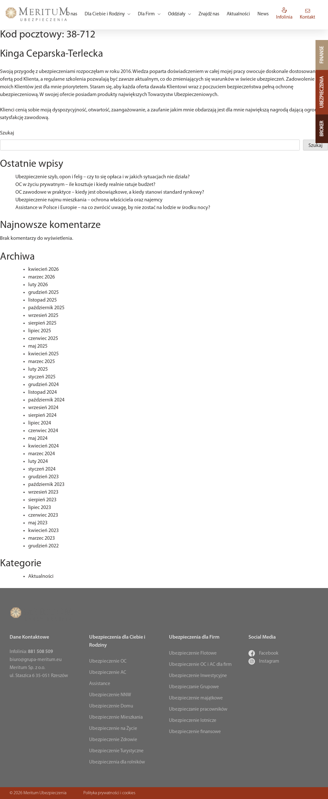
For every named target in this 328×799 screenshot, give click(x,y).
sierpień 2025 (42, 323)
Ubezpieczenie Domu (111, 706)
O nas (71, 14)
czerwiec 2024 (43, 430)
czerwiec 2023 (43, 515)
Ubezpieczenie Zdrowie (113, 740)
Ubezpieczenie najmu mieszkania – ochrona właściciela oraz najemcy (89, 200)
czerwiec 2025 (43, 338)
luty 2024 (38, 461)
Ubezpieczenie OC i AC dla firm (200, 664)
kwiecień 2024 (43, 446)
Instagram (263, 662)
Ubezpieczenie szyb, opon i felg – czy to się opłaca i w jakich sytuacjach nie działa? (102, 177)
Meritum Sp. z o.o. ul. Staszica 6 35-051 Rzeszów (39, 672)
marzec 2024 (41, 453)
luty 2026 (38, 284)
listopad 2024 (42, 392)
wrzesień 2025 (43, 315)
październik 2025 (46, 308)
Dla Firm (149, 14)
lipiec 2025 (39, 331)
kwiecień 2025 (43, 354)
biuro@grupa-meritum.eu (36, 660)
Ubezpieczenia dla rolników (117, 762)
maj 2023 (37, 523)
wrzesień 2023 (43, 492)
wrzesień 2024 (43, 407)
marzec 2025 (41, 361)
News (263, 14)
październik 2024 (46, 400)
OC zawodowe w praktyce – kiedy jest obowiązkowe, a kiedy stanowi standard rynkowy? (109, 192)
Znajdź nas (208, 14)
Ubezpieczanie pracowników (198, 709)
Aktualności (238, 14)
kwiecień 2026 (43, 269)
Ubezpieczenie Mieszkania (116, 717)
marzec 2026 (41, 277)
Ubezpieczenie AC (107, 672)
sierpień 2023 (42, 500)
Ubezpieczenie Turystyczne (116, 751)
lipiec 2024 (39, 423)
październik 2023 (46, 484)
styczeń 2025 (41, 377)
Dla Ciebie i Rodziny (107, 14)
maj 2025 (37, 346)
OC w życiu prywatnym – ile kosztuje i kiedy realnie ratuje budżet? (85, 184)
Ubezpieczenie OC (108, 661)
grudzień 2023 (43, 477)
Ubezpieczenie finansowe (195, 732)
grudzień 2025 (43, 292)
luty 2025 (38, 369)
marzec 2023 (41, 538)
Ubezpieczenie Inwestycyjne (198, 676)
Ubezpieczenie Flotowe (193, 653)
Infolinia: (31, 652)
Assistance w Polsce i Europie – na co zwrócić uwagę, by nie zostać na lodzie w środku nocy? (112, 207)
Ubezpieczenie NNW (110, 695)
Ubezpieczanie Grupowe (194, 687)
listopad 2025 (42, 300)
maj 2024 (37, 438)
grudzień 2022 (43, 546)
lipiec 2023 (39, 507)
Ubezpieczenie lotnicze (192, 720)
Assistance (99, 684)
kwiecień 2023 (43, 530)
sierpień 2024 (42, 415)
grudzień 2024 (43, 384)
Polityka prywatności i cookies (109, 793)
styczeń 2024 (41, 469)
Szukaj (7, 133)
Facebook (263, 654)
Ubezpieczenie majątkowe (196, 698)
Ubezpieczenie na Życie (113, 728)
